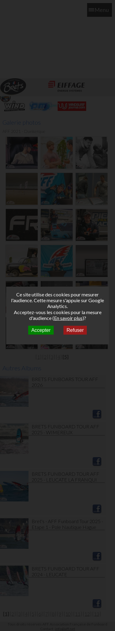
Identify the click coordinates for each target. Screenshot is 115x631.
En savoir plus (68, 318)
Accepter (41, 330)
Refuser (75, 330)
